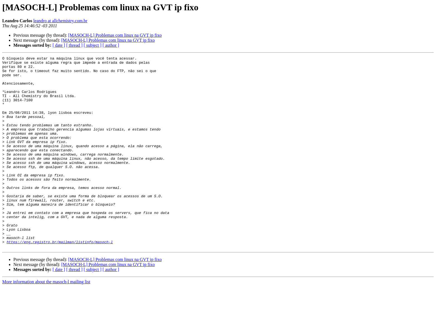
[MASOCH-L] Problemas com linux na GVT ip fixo (115, 35)
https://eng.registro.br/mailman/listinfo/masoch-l (60, 279)
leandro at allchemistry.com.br (60, 20)
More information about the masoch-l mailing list (46, 320)
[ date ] (59, 45)
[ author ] (111, 45)
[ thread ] (74, 45)
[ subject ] (92, 45)
